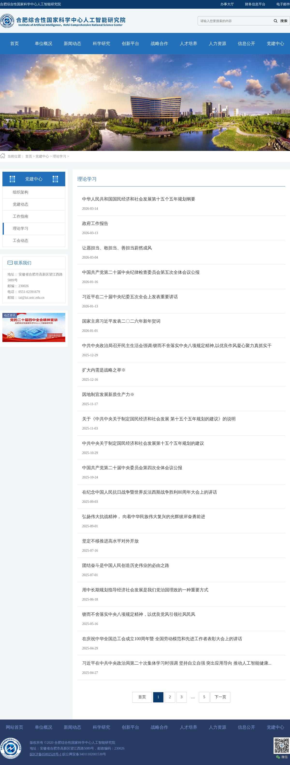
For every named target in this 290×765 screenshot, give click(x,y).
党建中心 (42, 156)
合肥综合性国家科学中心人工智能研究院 (30, 4)
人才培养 (188, 727)
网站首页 (14, 727)
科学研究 (101, 727)
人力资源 (217, 727)
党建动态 (20, 204)
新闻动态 (72, 727)
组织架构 (20, 192)
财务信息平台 (255, 4)
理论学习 (59, 156)
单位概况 (43, 727)
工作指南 (20, 216)
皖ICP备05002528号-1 (45, 754)
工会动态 (20, 240)
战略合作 (159, 727)
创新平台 (130, 727)
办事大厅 (227, 4)
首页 (28, 156)
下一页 (220, 697)
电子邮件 (283, 4)
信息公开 (246, 727)
